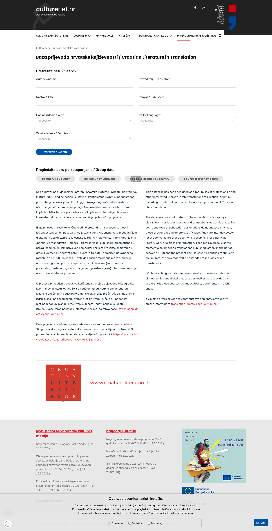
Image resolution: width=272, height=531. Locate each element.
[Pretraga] (220, 35)
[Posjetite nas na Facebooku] (195, 7)
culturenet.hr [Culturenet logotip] (55, 11)
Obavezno (117, 523)
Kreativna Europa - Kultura (153, 35)
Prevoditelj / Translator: (154, 79)
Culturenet (42, 48)
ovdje (126, 513)
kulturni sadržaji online (52, 35)
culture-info (82, 35)
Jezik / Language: (150, 115)
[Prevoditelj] (187, 84)
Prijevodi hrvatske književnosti (197, 35)
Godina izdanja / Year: (50, 115)
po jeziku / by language (99, 179)
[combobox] (84, 120)
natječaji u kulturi (121, 431)
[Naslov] (84, 102)
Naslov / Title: (45, 97)
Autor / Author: (46, 79)
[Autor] (84, 84)
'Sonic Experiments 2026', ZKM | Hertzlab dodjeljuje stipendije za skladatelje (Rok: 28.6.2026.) (131, 468)
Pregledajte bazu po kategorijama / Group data (75, 170)
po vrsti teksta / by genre (201, 179)
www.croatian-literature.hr (93, 382)
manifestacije (104, 35)
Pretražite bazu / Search (56, 71)
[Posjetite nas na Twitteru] (203, 7)
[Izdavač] (187, 102)
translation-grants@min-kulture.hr (193, 304)
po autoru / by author (55, 179)
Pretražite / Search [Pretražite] (54, 152)
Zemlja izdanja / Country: (52, 133)
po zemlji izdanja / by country (149, 179)
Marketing (156, 523)
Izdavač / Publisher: (151, 97)
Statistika (137, 523)
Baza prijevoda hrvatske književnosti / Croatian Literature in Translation (116, 57)
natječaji (124, 35)
